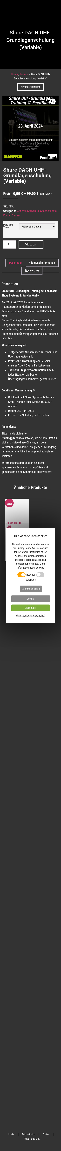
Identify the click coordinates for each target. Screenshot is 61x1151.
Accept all (30, 607)
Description (15, 262)
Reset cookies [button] (32, 1138)
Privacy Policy (24, 547)
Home (14, 74)
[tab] (15, 263)
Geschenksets (48, 211)
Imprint (11, 1134)
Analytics (31, 580)
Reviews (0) (32, 270)
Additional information (42, 262)
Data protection (28, 1134)
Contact (46, 1134)
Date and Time (8, 226)
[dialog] (30, 575)
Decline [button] (30, 598)
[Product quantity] (9, 244)
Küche (7, 215)
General (24, 74)
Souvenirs (33, 211)
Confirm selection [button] (31, 588)
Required (30, 574)
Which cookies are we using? (30, 615)
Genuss (16, 215)
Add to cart (31, 244)
